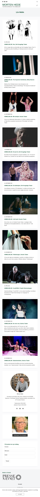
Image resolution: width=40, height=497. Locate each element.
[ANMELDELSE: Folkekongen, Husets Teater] (20, 240)
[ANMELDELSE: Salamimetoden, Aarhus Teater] (20, 346)
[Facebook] (2, 1)
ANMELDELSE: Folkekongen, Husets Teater (16, 254)
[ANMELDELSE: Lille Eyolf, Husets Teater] (20, 204)
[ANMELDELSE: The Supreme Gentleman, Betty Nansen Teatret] (20, 65)
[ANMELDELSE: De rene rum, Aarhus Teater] (20, 309)
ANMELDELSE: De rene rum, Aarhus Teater (16, 323)
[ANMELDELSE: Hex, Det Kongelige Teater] (20, 30)
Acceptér (20, 494)
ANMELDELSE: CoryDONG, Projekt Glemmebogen (18, 288)
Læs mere (25, 491)
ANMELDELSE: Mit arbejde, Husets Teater (15, 116)
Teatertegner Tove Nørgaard (20, 435)
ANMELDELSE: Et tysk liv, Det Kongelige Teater (17, 152)
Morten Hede (11, 4)
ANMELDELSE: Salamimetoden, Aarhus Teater (17, 360)
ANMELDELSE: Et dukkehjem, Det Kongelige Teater (18, 185)
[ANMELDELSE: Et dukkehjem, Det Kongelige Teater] (20, 171)
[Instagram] (4, 1)
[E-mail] (6, 1)
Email (6, 454)
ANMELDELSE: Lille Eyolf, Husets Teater (15, 219)
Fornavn (6, 446)
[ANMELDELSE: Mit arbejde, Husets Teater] (20, 102)
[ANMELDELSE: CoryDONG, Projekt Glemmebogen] (20, 273)
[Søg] (37, 1)
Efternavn (7, 450)
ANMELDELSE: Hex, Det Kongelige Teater (15, 44)
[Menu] (37, 5)
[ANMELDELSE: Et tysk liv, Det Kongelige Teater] (20, 137)
